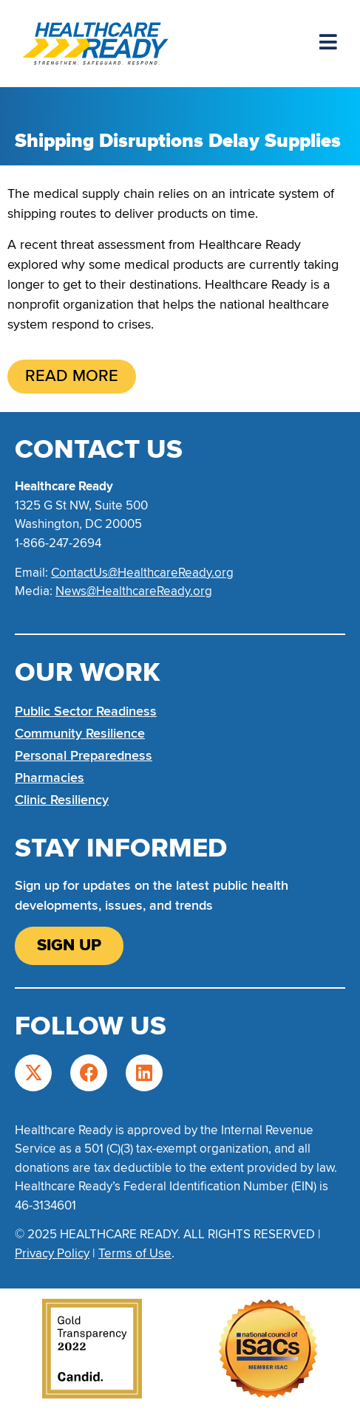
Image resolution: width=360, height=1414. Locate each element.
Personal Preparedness (83, 755)
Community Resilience (80, 733)
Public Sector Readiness (86, 711)
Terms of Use (134, 1253)
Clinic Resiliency (62, 800)
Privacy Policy (52, 1253)
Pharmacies (49, 777)
